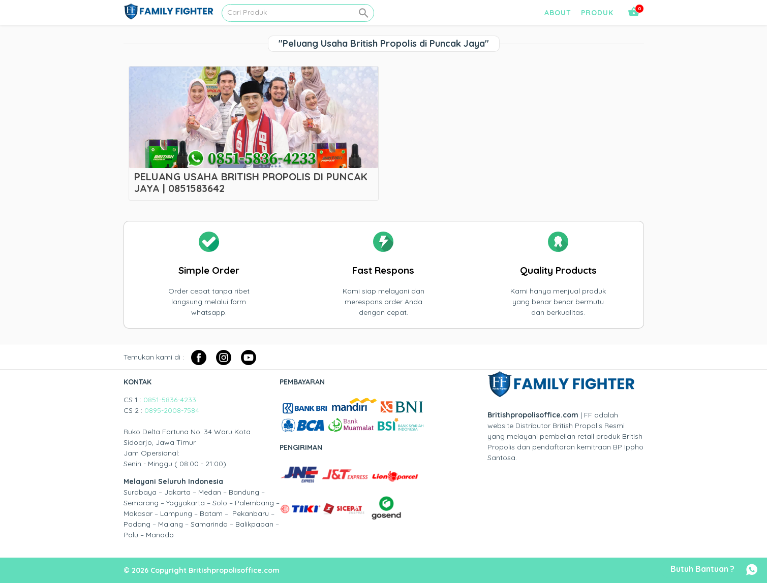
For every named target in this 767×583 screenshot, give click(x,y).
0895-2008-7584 (171, 410)
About (557, 12)
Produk (597, 12)
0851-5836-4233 (169, 399)
